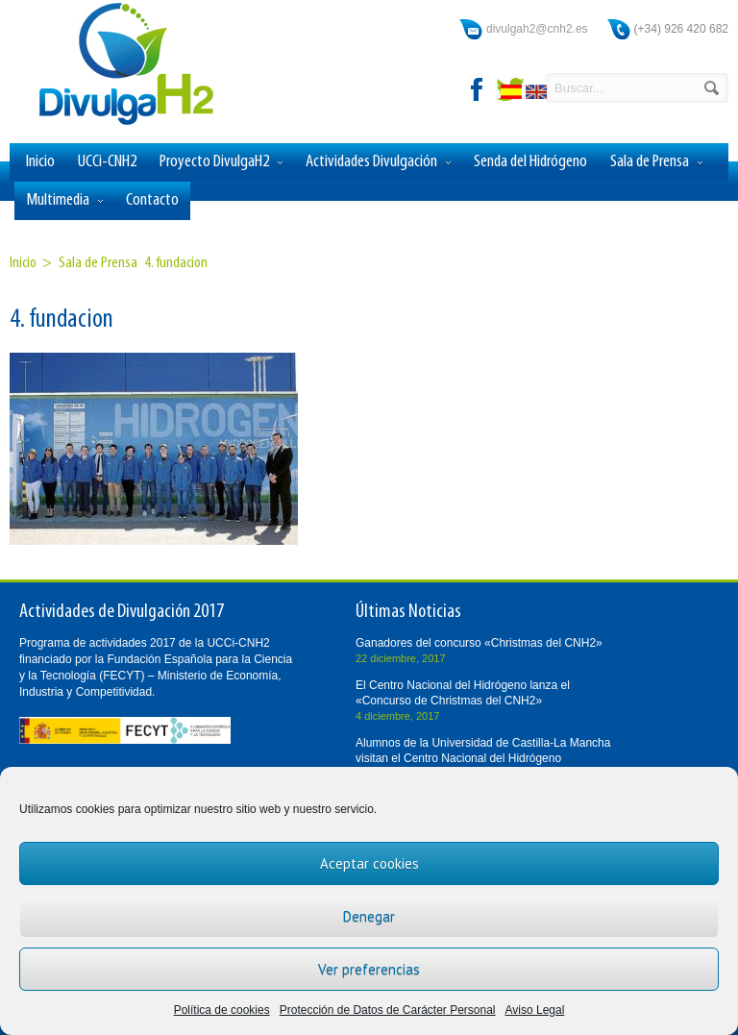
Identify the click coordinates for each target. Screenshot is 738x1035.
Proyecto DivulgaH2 (221, 162)
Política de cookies (222, 1010)
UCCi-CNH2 (107, 162)
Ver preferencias (369, 969)
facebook (477, 89)
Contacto (152, 200)
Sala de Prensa (656, 162)
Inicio (40, 162)
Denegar (369, 916)
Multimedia (64, 200)
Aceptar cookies (369, 863)
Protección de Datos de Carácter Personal (388, 1010)
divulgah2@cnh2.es (537, 29)
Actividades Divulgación (378, 162)
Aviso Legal (535, 1010)
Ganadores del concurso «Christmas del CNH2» (479, 643)
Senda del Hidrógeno (530, 162)
